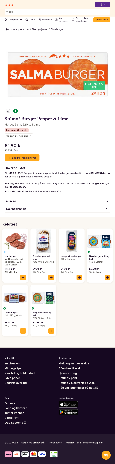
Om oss (10, 403)
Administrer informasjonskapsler (84, 442)
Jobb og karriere (16, 408)
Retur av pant (68, 378)
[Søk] (7, 12)
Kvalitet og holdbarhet (20, 373)
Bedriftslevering (16, 383)
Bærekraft (11, 417)
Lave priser (12, 378)
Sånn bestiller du (70, 368)
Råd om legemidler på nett (78, 387)
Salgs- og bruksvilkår (33, 442)
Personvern (55, 442)
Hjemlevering (68, 373)
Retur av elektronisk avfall (77, 383)
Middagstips (13, 368)
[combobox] (59, 12)
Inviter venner (14, 413)
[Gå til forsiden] (9, 4)
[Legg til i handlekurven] (23, 277)
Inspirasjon (12, 363)
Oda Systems (15, 422)
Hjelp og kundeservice (74, 363)
